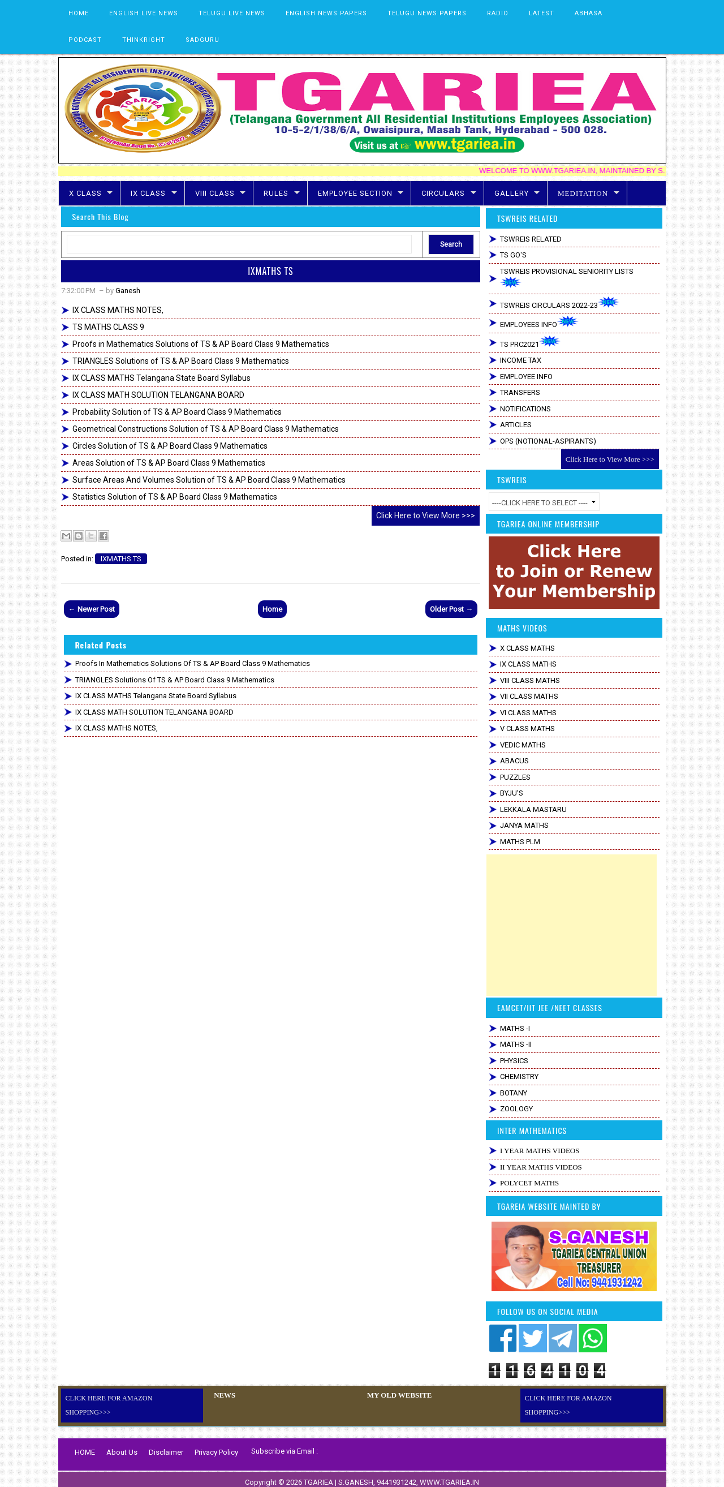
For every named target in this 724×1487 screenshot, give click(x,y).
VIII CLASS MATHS (530, 680)
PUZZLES (515, 777)
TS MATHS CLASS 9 (108, 327)
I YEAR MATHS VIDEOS (539, 1150)
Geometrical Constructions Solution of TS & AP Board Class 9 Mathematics (205, 428)
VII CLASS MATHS (529, 696)
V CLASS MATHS (527, 728)
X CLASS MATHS (527, 648)
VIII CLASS (215, 193)
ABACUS (514, 761)
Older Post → (451, 609)
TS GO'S (513, 255)
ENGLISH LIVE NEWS (143, 13)
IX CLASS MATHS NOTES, (117, 310)
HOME (78, 13)
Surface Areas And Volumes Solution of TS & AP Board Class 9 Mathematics (209, 479)
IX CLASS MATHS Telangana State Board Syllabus (161, 378)
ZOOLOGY (516, 1108)
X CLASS (85, 193)
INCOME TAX (520, 360)
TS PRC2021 (530, 342)
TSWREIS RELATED (531, 239)
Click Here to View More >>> (425, 515)
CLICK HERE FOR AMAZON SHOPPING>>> (133, 1398)
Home (272, 609)
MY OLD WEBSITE (397, 1395)
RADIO (497, 13)
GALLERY (511, 193)
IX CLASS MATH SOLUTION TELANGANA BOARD (158, 394)
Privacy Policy (216, 1446)
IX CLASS (148, 193)
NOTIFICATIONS (525, 409)
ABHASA (588, 13)
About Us (121, 1446)
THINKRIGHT (143, 40)
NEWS (224, 1395)
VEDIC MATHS (523, 745)
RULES (276, 193)
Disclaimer (166, 1446)
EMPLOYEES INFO (539, 322)
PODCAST (85, 40)
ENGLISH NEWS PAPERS (326, 13)
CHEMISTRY (519, 1076)
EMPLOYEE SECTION (355, 193)
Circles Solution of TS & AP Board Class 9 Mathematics (170, 445)
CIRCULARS (443, 193)
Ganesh (127, 290)
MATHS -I (515, 1028)
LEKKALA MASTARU (533, 809)
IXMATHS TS (270, 271)
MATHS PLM (520, 841)
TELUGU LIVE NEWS (232, 13)
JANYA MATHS (524, 825)
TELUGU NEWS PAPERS (427, 13)
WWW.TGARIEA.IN (449, 1476)
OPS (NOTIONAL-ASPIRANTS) (548, 441)
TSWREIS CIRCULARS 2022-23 (559, 303)
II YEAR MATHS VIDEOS (541, 1167)
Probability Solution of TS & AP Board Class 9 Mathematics (177, 411)
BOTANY (513, 1093)
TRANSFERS (520, 392)
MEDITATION (583, 193)
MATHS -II (516, 1044)
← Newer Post (91, 609)
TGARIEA (319, 1476)
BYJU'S (511, 793)
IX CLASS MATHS (528, 664)
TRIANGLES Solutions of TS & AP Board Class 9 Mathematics (180, 361)
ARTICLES (516, 424)
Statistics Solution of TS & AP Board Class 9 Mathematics (174, 496)
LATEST (541, 13)
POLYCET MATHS (529, 1183)
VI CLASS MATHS (528, 712)
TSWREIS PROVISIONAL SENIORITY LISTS (567, 278)
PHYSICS (514, 1060)
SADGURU (202, 40)
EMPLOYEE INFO (526, 376)
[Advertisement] (571, 925)
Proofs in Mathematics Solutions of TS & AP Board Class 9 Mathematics (200, 344)
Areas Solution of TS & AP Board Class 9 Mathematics (168, 462)
